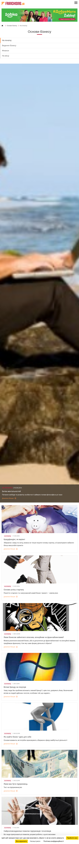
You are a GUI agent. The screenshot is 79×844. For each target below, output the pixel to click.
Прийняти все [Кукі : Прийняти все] (72, 838)
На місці (5, 55)
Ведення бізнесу (9, 45)
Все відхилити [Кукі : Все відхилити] (21, 841)
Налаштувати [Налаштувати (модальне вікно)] (35, 841)
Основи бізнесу (12, 26)
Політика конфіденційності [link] (54, 841)
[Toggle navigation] (75, 3)
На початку (23, 26)
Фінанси (5, 50)
